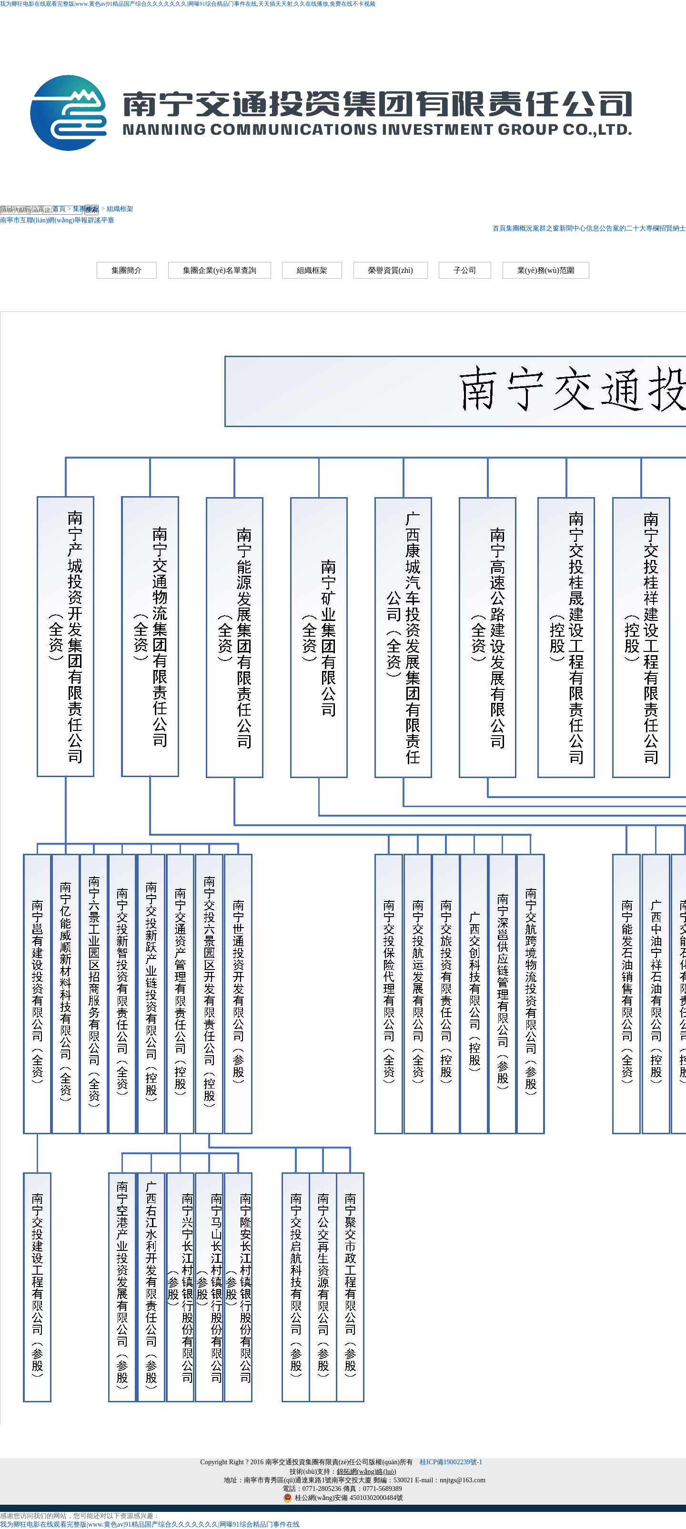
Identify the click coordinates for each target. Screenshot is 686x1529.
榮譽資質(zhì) (390, 270)
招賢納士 (672, 228)
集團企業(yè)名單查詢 (219, 270)
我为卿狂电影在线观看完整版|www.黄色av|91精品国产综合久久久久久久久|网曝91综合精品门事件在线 (150, 1524)
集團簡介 (126, 270)
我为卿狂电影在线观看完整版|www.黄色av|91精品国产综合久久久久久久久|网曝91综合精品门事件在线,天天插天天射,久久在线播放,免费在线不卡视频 (187, 3)
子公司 (465, 270)
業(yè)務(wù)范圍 (546, 270)
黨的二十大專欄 (636, 228)
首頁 (499, 228)
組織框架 (120, 208)
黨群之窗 (546, 228)
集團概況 (519, 228)
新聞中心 (572, 228)
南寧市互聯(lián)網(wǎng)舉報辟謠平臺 (57, 220)
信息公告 (599, 228)
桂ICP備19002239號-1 (452, 1462)
